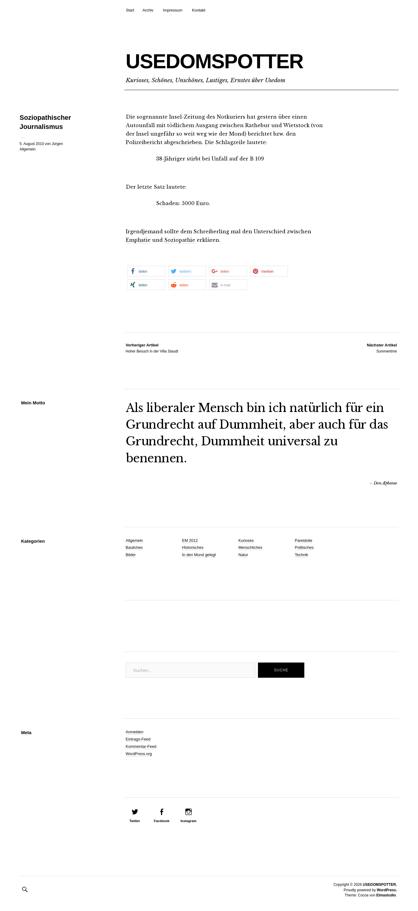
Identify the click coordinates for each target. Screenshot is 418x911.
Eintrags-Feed (138, 739)
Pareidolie (304, 540)
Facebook (161, 821)
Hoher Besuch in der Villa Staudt (152, 347)
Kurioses (246, 540)
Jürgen (57, 144)
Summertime (382, 347)
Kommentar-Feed (141, 746)
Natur (243, 554)
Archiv (147, 10)
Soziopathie (180, 240)
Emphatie (138, 240)
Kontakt (198, 10)
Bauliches (134, 547)
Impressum (172, 10)
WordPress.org (139, 753)
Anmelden (135, 731)
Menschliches (251, 547)
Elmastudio (386, 895)
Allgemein (28, 149)
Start (130, 10)
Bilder (131, 554)
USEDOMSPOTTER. (380, 884)
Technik (301, 554)
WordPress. (387, 890)
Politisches (304, 547)
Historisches (193, 547)
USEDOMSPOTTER (235, 59)
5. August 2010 (32, 144)
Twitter (134, 821)
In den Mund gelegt (199, 554)
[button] (146, 270)
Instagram (188, 821)
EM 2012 (190, 540)
